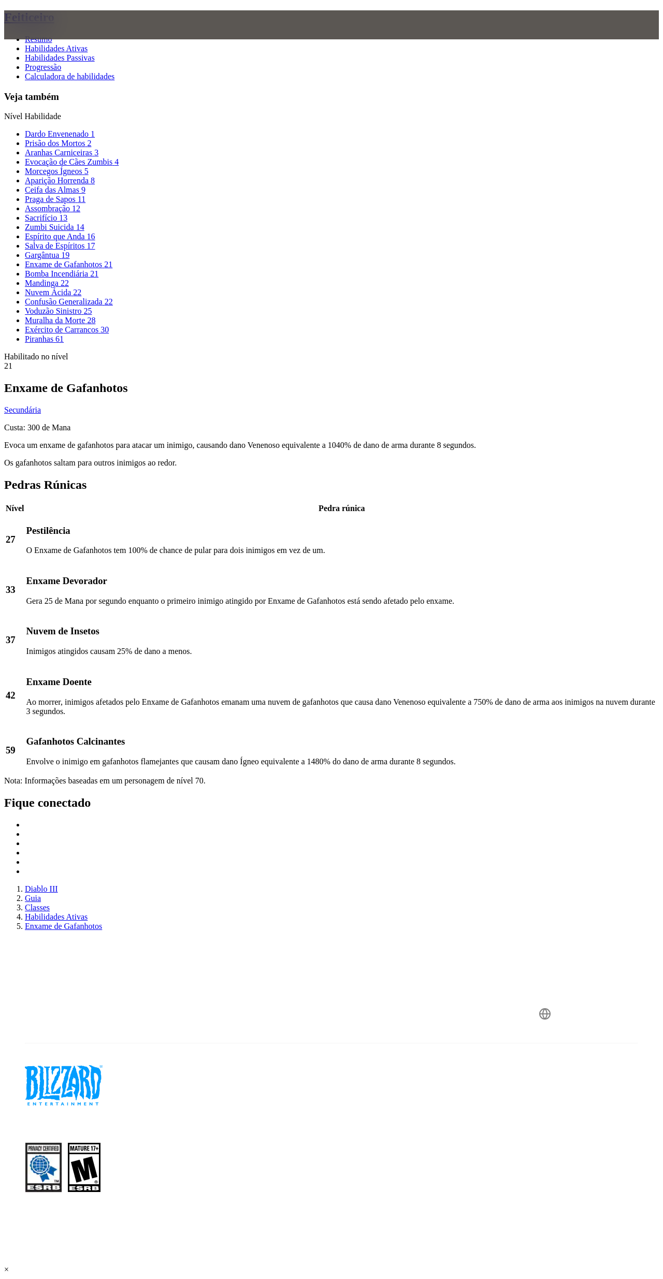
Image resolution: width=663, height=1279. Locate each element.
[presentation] (44, 37)
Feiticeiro (29, 17)
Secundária (22, 409)
